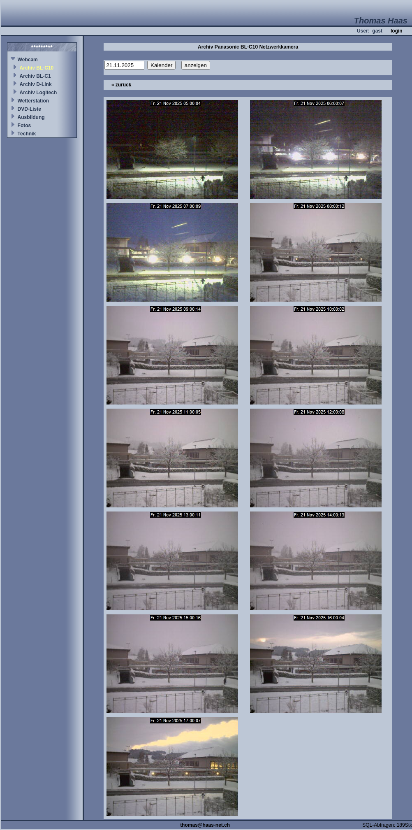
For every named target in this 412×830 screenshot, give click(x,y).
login (397, 31)
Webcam (28, 60)
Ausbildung (31, 117)
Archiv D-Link (36, 84)
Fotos (24, 125)
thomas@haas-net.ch (205, 825)
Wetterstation (33, 101)
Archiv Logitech (38, 92)
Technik (27, 134)
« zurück (121, 85)
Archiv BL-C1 (35, 76)
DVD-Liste (29, 109)
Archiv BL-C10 (37, 68)
